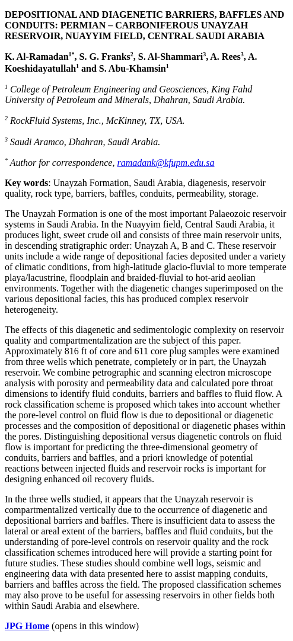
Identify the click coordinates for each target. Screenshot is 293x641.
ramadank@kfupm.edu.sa (165, 163)
